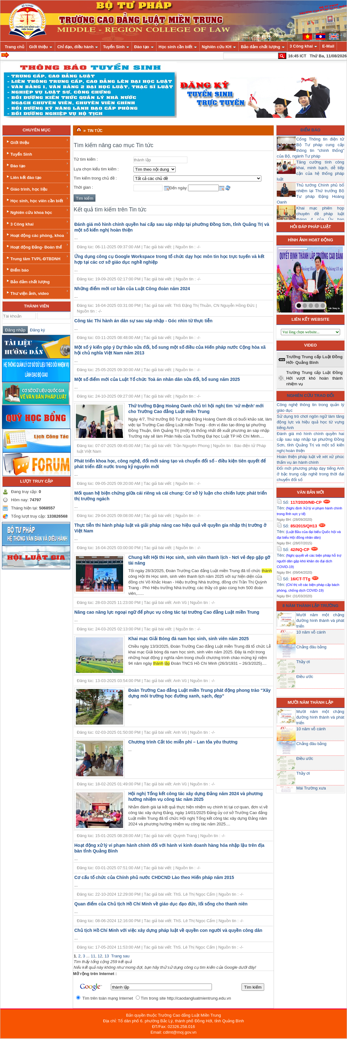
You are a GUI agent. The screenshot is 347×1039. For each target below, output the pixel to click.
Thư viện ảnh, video (37, 292)
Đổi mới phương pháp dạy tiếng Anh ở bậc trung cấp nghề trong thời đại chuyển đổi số (310, 474)
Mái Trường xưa (311, 788)
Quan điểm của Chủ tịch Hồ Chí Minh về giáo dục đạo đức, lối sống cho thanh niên (160, 903)
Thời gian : (83, 187)
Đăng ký (36, 330)
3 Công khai (37, 223)
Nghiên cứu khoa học (37, 211)
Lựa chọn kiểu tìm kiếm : (96, 169)
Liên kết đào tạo (37, 176)
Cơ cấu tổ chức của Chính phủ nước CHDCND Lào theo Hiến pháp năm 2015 (154, 877)
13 (107, 956)
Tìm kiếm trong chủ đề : (95, 178)
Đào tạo (37, 165)
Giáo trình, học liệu (37, 188)
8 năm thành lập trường (310, 605)
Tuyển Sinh (37, 153)
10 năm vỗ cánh (311, 632)
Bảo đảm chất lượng (27, 281)
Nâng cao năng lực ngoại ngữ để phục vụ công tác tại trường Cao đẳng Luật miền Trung (166, 612)
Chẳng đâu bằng (311, 647)
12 (100, 956)
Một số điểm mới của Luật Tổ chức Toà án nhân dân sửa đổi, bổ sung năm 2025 (157, 379)
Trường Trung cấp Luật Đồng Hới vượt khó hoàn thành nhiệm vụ (314, 378)
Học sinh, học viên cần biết (37, 200)
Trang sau (120, 956)
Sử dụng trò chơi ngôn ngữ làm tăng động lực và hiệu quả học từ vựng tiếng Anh (310, 422)
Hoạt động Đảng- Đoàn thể (37, 246)
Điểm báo (17, 270)
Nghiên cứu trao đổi (310, 395)
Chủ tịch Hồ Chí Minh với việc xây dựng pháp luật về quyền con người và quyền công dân (168, 930)
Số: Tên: (309, 508)
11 (93, 956)
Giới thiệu (37, 141)
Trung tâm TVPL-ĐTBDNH (37, 258)
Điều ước (304, 676)
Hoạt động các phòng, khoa (37, 234)
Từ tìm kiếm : (86, 159)
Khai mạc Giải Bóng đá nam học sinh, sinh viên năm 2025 (188, 638)
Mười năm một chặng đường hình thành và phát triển (320, 620)
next (325, 278)
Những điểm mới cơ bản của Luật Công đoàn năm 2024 (132, 288)
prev (294, 278)
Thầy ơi (303, 661)
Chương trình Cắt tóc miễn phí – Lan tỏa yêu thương (182, 741)
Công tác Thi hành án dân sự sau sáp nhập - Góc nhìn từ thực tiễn (143, 320)
